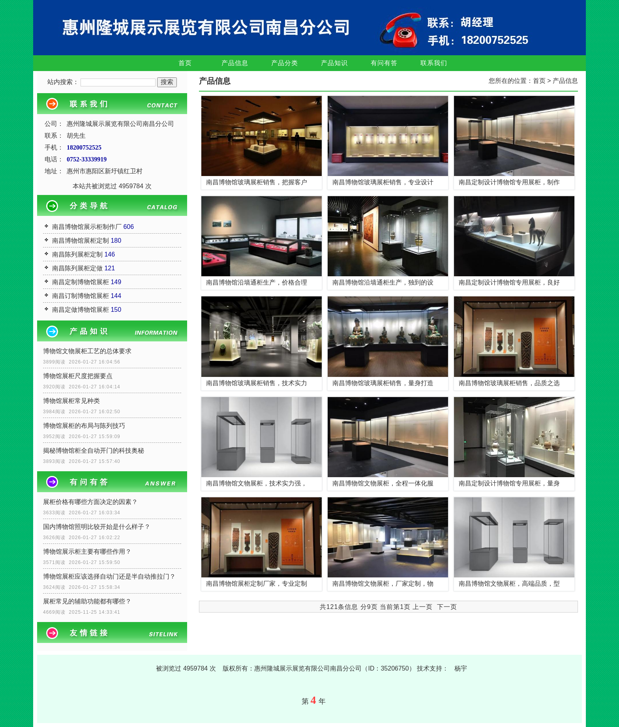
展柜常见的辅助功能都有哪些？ (87, 601)
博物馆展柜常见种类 (71, 400)
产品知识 (334, 63)
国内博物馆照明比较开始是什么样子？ (96, 526)
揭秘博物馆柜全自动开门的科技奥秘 (93, 450)
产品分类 (284, 63)
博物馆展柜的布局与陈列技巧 (84, 425)
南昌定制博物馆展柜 (80, 282)
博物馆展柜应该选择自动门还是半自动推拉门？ (109, 576)
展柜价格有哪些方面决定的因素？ (90, 501)
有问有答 (384, 63)
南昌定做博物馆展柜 (80, 309)
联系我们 (433, 63)
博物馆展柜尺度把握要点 (78, 376)
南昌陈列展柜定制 (77, 254)
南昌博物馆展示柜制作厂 (87, 226)
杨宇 (460, 668)
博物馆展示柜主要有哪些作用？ (87, 551)
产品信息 (234, 63)
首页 (185, 63)
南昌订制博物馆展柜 (80, 295)
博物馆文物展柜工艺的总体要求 (87, 351)
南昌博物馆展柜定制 (80, 240)
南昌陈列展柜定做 (77, 268)
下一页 (447, 606)
